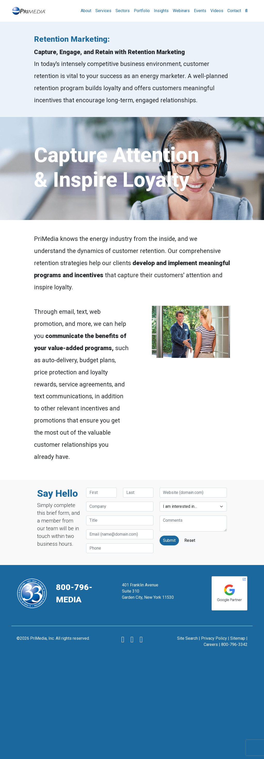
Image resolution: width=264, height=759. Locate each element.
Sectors (123, 10)
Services (103, 10)
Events (200, 10)
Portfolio (142, 10)
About (86, 10)
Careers (211, 644)
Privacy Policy (214, 638)
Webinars (181, 10)
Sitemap (237, 638)
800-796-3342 (234, 644)
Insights (161, 10)
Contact (234, 10)
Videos (216, 10)
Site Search (187, 638)
